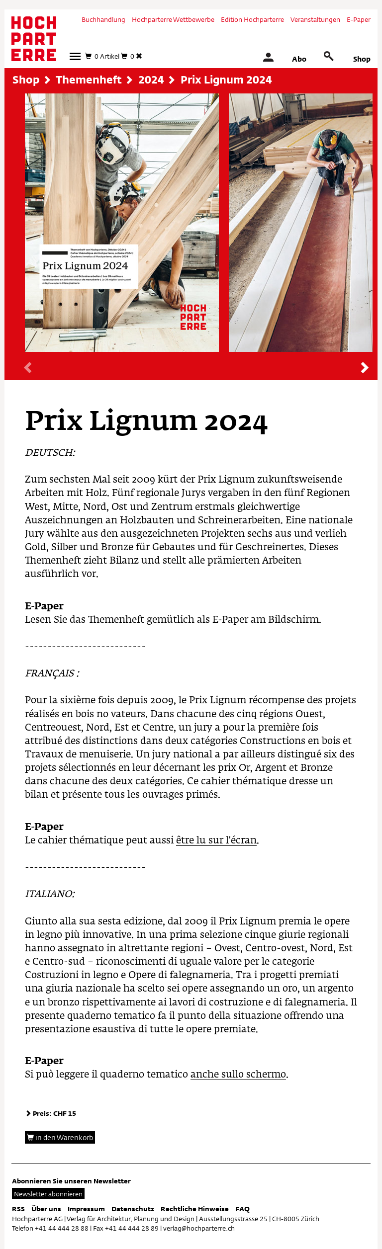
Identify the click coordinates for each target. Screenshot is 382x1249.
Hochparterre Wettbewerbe (173, 19)
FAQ (242, 1208)
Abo (299, 59)
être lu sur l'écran (216, 840)
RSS (18, 1208)
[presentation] (28, 368)
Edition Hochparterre (252, 19)
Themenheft (89, 79)
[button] (75, 56)
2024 (151, 79)
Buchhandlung (103, 19)
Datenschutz (132, 1208)
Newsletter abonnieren (48, 1193)
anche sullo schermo (238, 1075)
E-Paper (359, 19)
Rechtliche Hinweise (195, 1208)
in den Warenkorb (60, 1137)
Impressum (86, 1208)
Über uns (46, 1208)
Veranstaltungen (315, 19)
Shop (362, 59)
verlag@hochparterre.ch (199, 1228)
